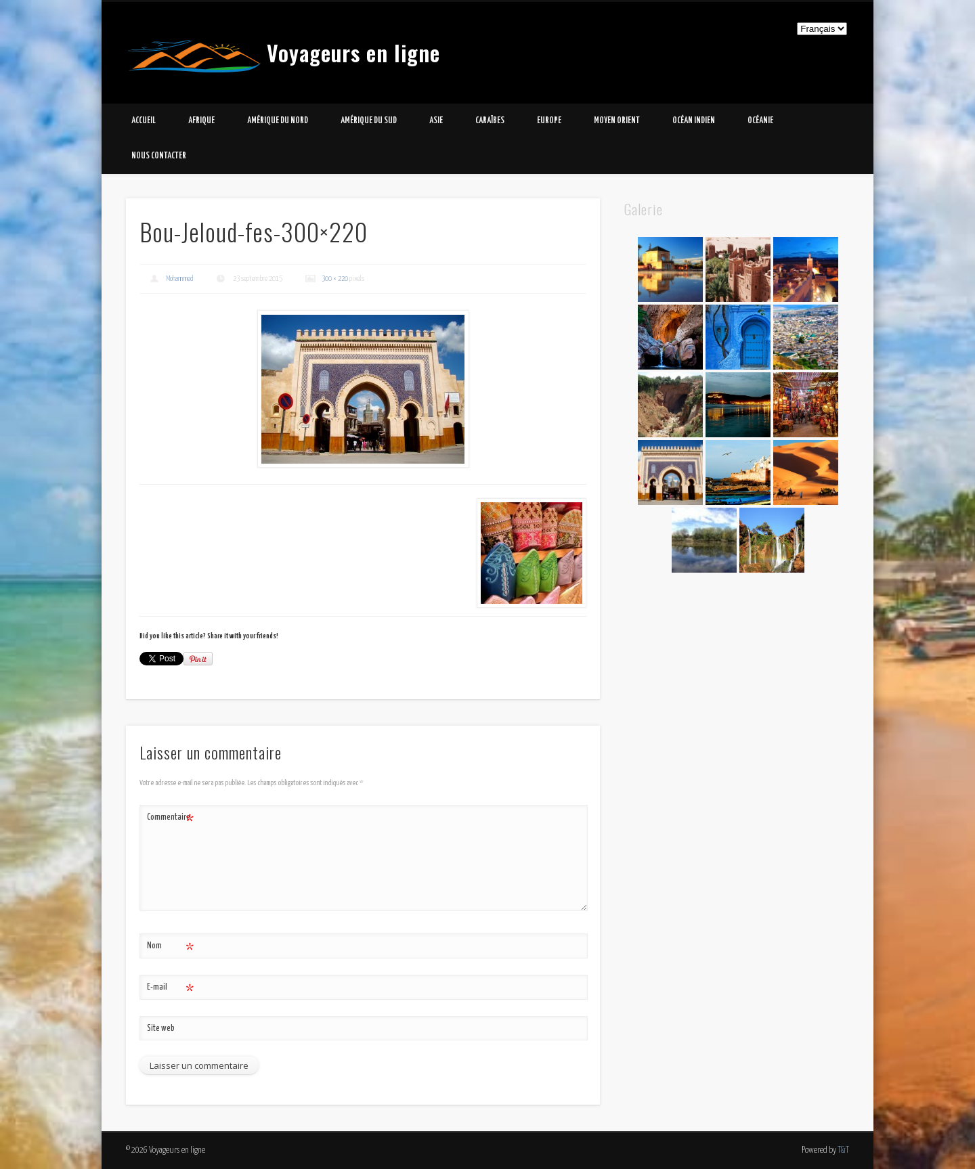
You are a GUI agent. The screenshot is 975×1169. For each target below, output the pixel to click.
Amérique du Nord (277, 120)
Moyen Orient (617, 120)
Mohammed (180, 278)
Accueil (143, 120)
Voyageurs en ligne (353, 52)
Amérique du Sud (369, 120)
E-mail (170, 988)
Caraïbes (489, 120)
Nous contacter (158, 156)
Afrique (201, 120)
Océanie (760, 120)
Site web (161, 1028)
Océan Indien (693, 120)
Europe (549, 120)
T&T (843, 1150)
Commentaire (170, 818)
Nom (170, 946)
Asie (436, 120)
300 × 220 (335, 278)
